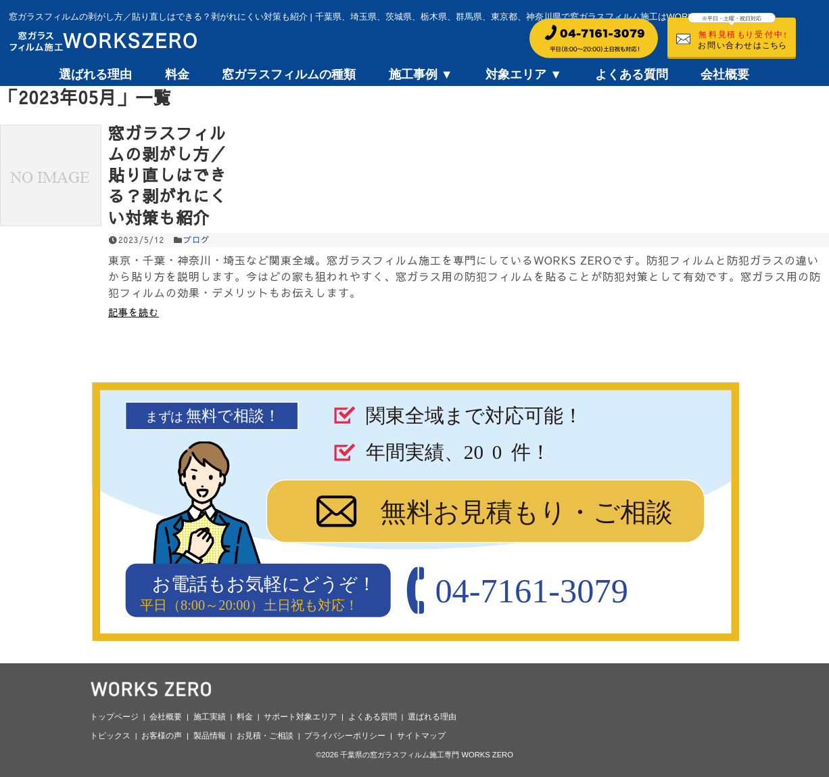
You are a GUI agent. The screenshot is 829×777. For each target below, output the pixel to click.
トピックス (110, 735)
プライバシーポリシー (344, 735)
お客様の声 (161, 735)
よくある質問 (631, 74)
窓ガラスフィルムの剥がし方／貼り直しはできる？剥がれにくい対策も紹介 (167, 175)
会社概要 (725, 74)
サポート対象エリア (300, 717)
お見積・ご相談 (265, 735)
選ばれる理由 (95, 74)
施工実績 (209, 717)
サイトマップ (421, 735)
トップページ (114, 717)
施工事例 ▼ (421, 74)
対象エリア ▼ (523, 74)
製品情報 (209, 735)
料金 (177, 74)
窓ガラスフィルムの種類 (289, 74)
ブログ (196, 239)
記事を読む (133, 312)
